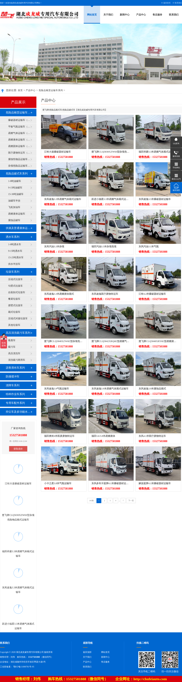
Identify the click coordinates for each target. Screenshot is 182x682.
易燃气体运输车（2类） (19, 133)
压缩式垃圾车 (15, 279)
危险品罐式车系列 (17, 173)
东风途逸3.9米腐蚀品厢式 (152, 388)
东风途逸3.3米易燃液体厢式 (59, 294)
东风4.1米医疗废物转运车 (152, 436)
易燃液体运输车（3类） (19, 139)
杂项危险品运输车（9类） (19, 165)
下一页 (131, 501)
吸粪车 (11, 340)
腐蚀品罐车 (14, 220)
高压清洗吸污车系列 (18, 332)
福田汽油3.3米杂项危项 (103, 246)
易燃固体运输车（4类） (19, 146)
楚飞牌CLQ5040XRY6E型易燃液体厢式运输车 (158, 341)
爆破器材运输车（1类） (19, 120)
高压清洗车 (14, 353)
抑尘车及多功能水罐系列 (18, 411)
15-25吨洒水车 (16, 257)
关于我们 (108, 14)
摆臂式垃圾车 (15, 305)
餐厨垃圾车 (14, 299)
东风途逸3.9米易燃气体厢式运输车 (109, 388)
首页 (20, 90)
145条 (91, 501)
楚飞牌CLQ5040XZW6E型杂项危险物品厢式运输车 (63, 341)
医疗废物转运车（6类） (19, 152)
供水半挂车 (14, 264)
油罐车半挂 (14, 200)
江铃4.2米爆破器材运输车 (152, 294)
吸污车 (11, 347)
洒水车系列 (12, 236)
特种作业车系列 (15, 394)
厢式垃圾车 (14, 312)
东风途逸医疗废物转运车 (104, 294)
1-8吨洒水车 (14, 244)
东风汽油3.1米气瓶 (149, 246)
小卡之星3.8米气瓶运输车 (57, 483)
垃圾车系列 (12, 271)
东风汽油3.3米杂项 (54, 246)
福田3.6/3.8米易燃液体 (103, 436)
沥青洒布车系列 (15, 367)
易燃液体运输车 (16, 213)
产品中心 (141, 14)
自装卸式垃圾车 (16, 292)
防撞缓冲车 (12, 376)
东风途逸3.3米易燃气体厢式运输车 (62, 199)
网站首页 (92, 14)
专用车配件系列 (15, 402)
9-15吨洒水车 (15, 251)
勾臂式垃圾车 (15, 286)
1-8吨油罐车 (14, 181)
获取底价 (18, 449)
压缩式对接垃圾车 (18, 318)
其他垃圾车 (14, 325)
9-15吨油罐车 (15, 187)
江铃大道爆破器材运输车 (57, 151)
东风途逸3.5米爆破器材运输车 (155, 199)
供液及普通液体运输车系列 (18, 228)
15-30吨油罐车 (16, 194)
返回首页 (167, 3)
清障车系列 (12, 385)
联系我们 (178, 3)
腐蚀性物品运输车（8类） (19, 159)
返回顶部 (87, 652)
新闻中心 (125, 14)
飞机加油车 (14, 207)
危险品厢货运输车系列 (51, 90)
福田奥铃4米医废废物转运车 (59, 436)
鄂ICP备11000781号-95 (23, 667)
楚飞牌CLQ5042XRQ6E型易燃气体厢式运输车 (111, 341)
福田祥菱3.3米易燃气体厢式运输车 (157, 151)
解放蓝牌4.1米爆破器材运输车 (155, 483)
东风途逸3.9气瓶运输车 (56, 388)
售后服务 (157, 14)
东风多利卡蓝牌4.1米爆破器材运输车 (111, 483)
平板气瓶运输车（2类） (19, 126)
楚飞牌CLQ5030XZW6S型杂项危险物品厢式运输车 (111, 151)
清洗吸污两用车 (16, 360)
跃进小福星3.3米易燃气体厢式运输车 (111, 199)
